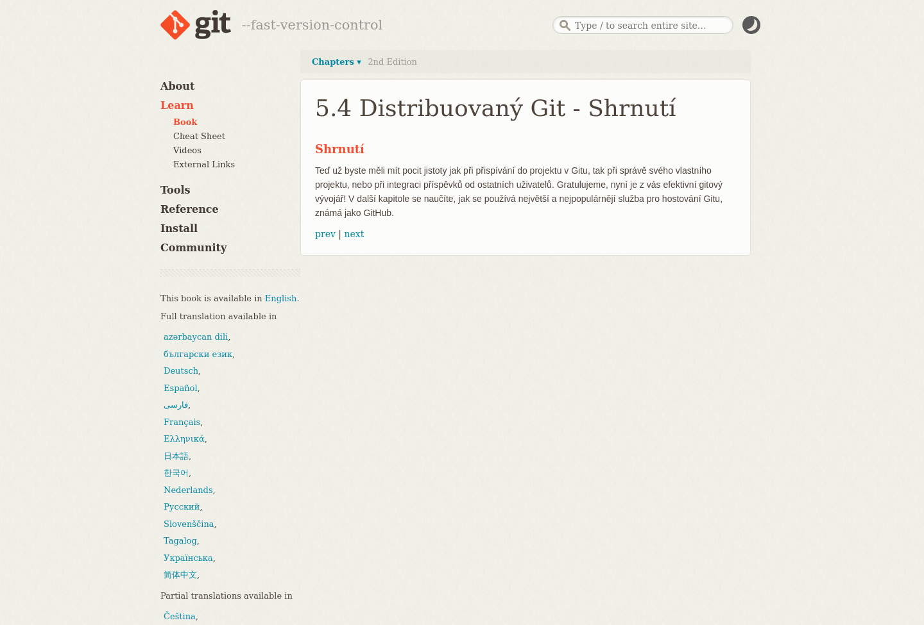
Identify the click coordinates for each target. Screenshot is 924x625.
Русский (182, 507)
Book (185, 122)
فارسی (176, 405)
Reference (189, 209)
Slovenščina (189, 524)
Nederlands (188, 490)
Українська (188, 558)
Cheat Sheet (199, 136)
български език (198, 354)
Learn (177, 105)
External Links (204, 164)
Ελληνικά (184, 439)
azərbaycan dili (196, 337)
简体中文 (180, 574)
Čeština (180, 616)
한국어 (176, 473)
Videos (187, 150)
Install (179, 228)
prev (325, 234)
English (281, 298)
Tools (175, 190)
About (177, 86)
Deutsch (181, 371)
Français (182, 422)
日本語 (176, 456)
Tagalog (180, 541)
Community (193, 248)
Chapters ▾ (336, 62)
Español (181, 388)
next (354, 234)
